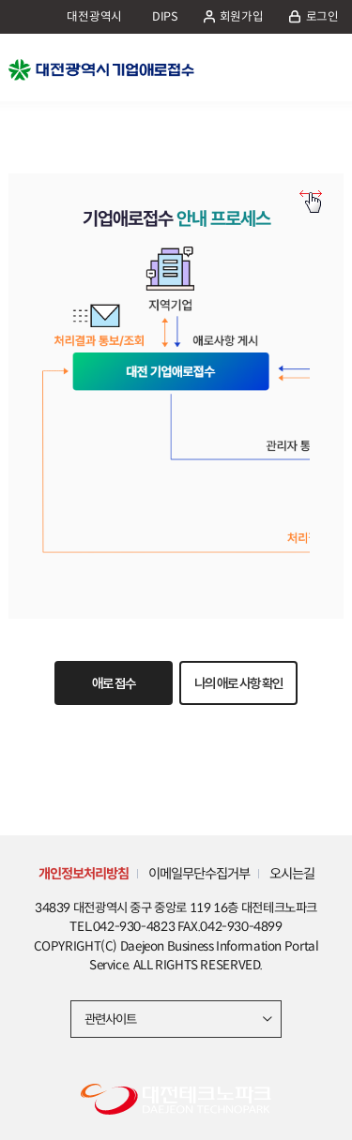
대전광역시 (94, 16)
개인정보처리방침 (83, 873)
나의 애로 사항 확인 (238, 683)
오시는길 (291, 873)
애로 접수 (113, 683)
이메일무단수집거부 (199, 873)
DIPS (165, 16)
